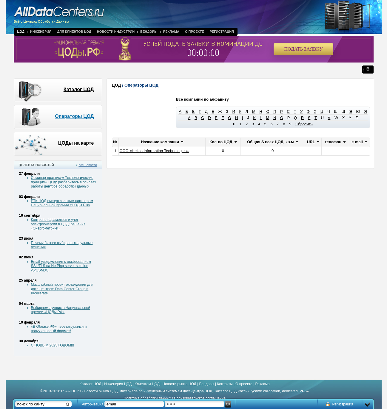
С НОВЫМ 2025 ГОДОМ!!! (52, 345)
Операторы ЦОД (74, 116)
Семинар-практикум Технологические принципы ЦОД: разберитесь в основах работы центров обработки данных (63, 182)
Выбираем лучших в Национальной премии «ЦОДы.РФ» (60, 310)
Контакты (224, 384)
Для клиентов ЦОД (74, 31)
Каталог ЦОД (79, 89)
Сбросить (304, 124)
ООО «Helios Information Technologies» (154, 151)
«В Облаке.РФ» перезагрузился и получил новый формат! (59, 328)
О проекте (194, 31)
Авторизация (93, 404)
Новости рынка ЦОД (179, 384)
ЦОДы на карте (76, 143)
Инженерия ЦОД (118, 384)
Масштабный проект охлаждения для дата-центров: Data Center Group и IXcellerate (62, 288)
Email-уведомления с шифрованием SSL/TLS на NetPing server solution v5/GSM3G (61, 266)
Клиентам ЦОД (147, 384)
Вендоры (149, 31)
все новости (87, 165)
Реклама (171, 31)
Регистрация (222, 31)
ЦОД (20, 31)
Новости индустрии (116, 31)
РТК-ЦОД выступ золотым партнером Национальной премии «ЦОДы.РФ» (62, 203)
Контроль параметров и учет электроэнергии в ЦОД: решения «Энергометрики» (58, 224)
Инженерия (41, 31)
